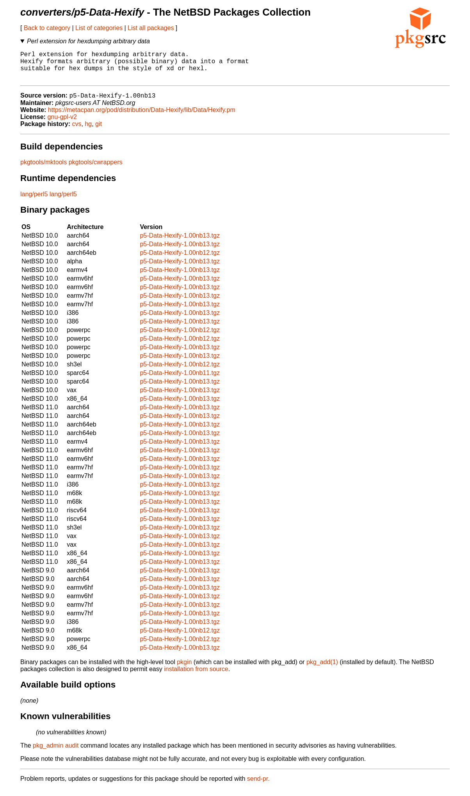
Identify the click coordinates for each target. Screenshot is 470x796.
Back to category (47, 28)
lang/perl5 (34, 201)
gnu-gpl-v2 (62, 124)
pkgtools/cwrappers (96, 169)
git (98, 131)
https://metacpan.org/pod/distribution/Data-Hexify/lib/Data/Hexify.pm (141, 117)
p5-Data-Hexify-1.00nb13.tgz (180, 243)
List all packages (151, 28)
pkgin (184, 669)
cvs (77, 131)
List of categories (99, 28)
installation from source (196, 676)
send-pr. (258, 786)
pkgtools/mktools (43, 169)
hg (88, 131)
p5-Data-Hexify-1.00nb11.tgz (180, 380)
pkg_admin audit (55, 753)
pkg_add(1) (322, 669)
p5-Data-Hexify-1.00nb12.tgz (180, 260)
